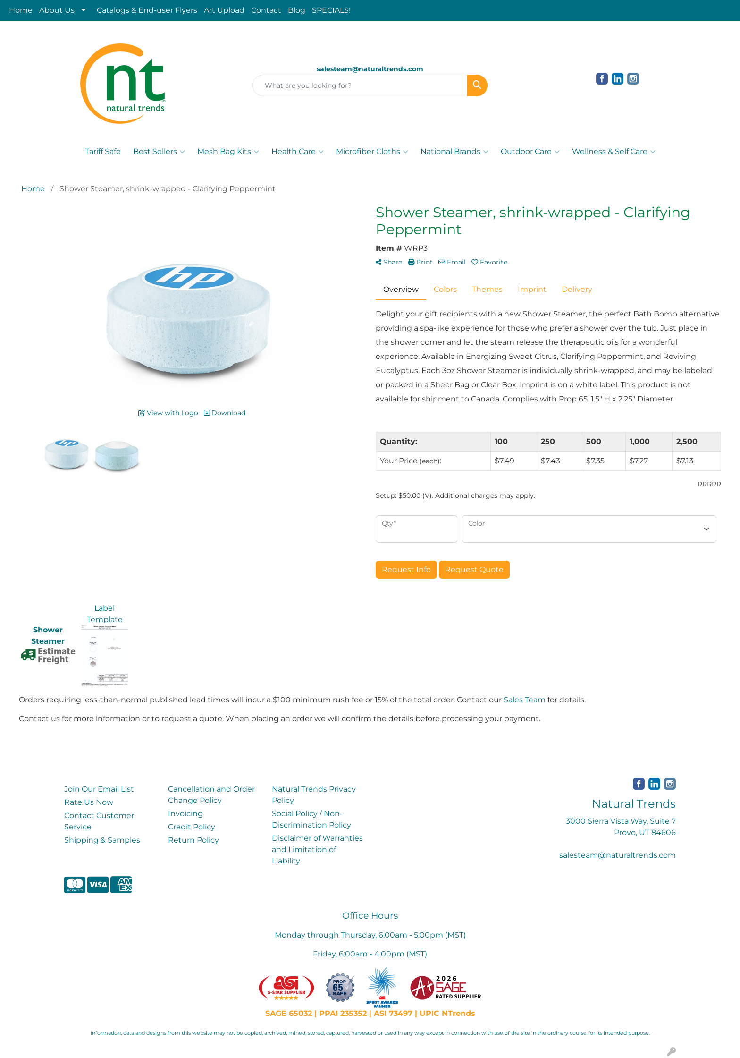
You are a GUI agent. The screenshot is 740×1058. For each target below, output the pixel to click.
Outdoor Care (530, 151)
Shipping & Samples (102, 840)
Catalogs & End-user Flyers (147, 10)
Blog (296, 10)
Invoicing (185, 813)
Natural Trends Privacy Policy (314, 795)
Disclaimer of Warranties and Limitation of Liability (317, 849)
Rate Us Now (88, 802)
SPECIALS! (331, 10)
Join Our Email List (99, 789)
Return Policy (193, 840)
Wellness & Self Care (614, 151)
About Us (57, 10)
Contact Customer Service (99, 821)
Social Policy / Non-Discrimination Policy (311, 819)
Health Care (297, 151)
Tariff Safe (103, 151)
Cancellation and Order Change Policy (211, 795)
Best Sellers (159, 151)
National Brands (454, 151)
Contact (266, 10)
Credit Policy (191, 826)
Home (21, 10)
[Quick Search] (360, 85)
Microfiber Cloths (372, 151)
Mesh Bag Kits (228, 151)
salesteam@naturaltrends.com (617, 855)
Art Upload (224, 10)
